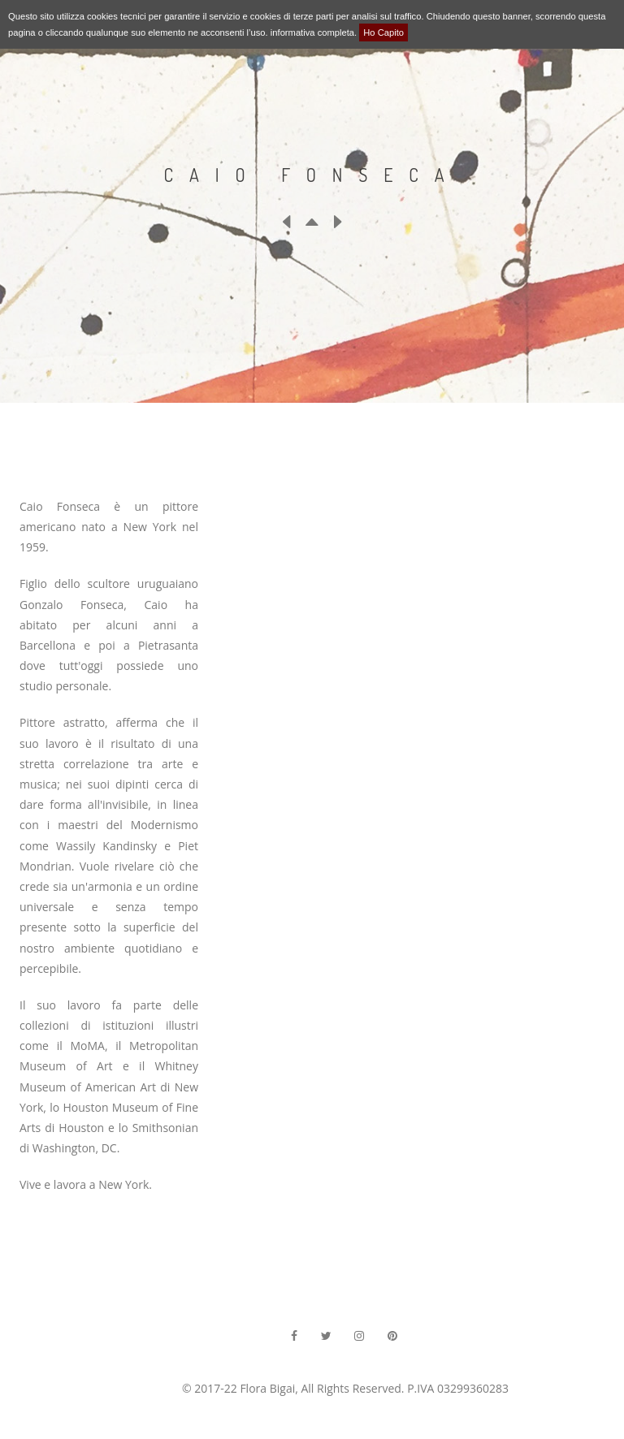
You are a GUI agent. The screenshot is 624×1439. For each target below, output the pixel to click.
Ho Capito (383, 32)
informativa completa (312, 32)
